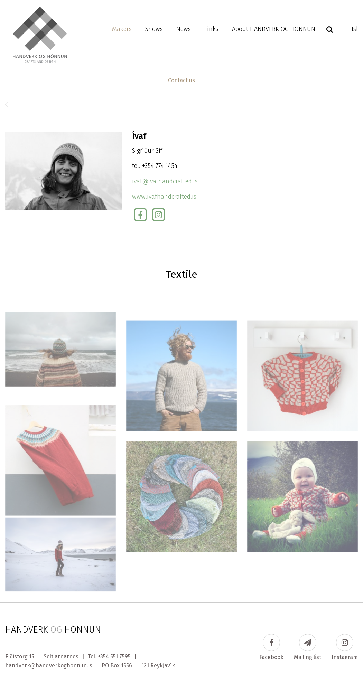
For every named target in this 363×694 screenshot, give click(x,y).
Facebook (271, 647)
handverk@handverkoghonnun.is (48, 665)
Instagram (345, 647)
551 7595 (120, 656)
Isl (355, 29)
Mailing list (307, 647)
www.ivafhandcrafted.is (164, 196)
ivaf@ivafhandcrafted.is (165, 181)
